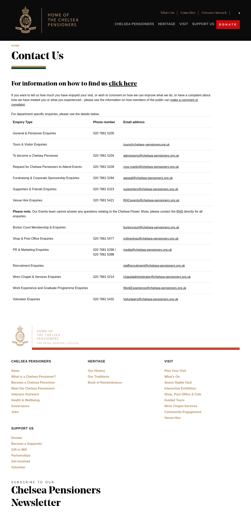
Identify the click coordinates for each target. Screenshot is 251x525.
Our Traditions (98, 376)
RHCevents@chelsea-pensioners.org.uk (151, 200)
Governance (20, 406)
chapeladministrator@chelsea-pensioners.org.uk (157, 276)
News (15, 370)
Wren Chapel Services (180, 406)
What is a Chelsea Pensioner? (33, 376)
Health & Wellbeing (25, 400)
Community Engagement (182, 412)
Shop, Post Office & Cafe (182, 394)
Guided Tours (174, 400)
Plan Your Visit (175, 370)
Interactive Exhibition (180, 388)
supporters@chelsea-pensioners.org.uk (150, 189)
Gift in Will (19, 449)
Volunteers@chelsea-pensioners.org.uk (150, 299)
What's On (167, 13)
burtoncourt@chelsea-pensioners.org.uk (151, 227)
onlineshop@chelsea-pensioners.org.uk (150, 238)
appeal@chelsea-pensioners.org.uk (148, 178)
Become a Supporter (26, 443)
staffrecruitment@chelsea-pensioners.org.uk (154, 265)
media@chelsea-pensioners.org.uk (147, 249)
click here (123, 84)
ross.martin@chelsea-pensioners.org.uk (151, 166)
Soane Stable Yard (178, 382)
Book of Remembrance (105, 382)
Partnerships (21, 455)
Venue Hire (187, 13)
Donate (228, 24)
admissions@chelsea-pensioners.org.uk (151, 155)
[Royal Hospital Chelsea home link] (49, 20)
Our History (96, 370)
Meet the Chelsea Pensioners (33, 388)
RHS (179, 211)
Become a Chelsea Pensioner (33, 382)
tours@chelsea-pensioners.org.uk (146, 144)
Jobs (15, 412)
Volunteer (18, 467)
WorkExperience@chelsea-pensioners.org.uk (154, 288)
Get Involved (20, 461)
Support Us (203, 24)
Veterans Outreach (214, 13)
